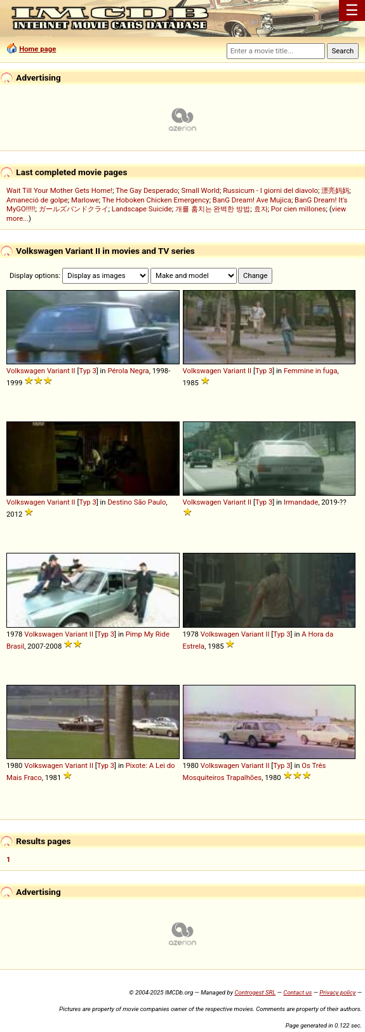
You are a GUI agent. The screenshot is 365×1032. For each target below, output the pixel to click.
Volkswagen (25, 370)
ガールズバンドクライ (74, 208)
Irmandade (301, 502)
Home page (37, 48)
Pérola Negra (128, 370)
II (74, 370)
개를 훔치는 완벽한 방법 (212, 208)
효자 (261, 208)
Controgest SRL (254, 992)
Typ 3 (87, 370)
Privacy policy (337, 992)
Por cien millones (298, 208)
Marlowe (85, 199)
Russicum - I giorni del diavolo (270, 190)
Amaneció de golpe (37, 199)
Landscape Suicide (142, 208)
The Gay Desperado (147, 190)
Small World (200, 190)
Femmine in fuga (310, 370)
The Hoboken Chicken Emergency (155, 199)
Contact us (297, 992)
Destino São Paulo (136, 502)
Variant (58, 370)
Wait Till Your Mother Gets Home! (59, 190)
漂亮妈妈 (335, 190)
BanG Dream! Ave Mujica (252, 199)
